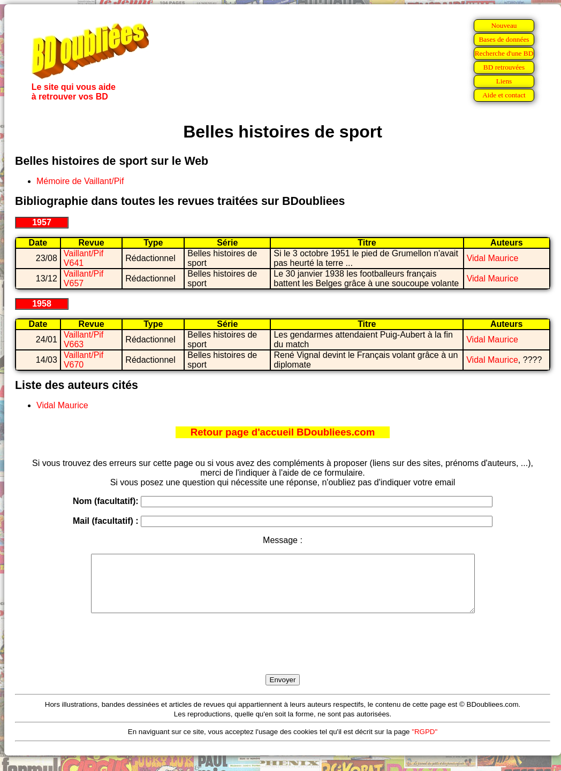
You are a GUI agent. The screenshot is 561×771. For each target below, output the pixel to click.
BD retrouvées (504, 67)
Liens (504, 81)
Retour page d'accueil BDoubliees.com (283, 432)
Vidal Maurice (493, 258)
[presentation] (282, 656)
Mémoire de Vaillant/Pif (80, 181)
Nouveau (504, 25)
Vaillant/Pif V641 (83, 258)
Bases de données (504, 39)
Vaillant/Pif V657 (83, 278)
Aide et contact (504, 95)
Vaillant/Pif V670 (83, 359)
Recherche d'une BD (504, 53)
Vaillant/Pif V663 (83, 339)
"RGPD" (424, 743)
